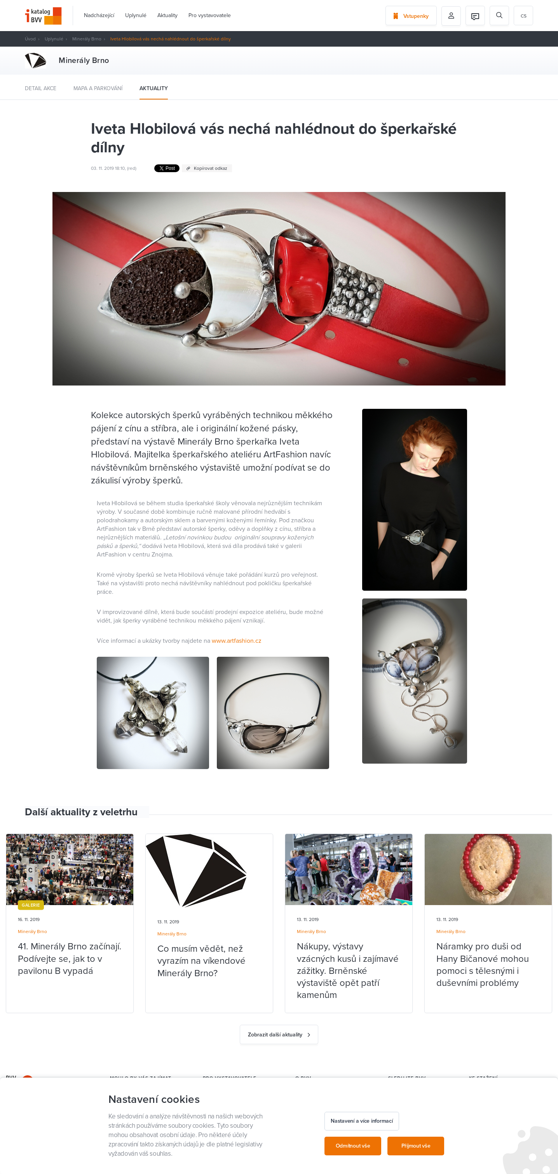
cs (524, 16)
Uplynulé (135, 15)
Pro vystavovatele (209, 15)
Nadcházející (99, 15)
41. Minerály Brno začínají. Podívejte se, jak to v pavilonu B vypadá (70, 958)
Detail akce (40, 88)
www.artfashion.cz (237, 641)
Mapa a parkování (97, 88)
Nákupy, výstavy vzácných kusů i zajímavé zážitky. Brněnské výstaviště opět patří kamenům (348, 971)
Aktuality (167, 15)
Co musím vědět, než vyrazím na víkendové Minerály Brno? (201, 961)
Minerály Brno (86, 39)
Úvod (30, 39)
